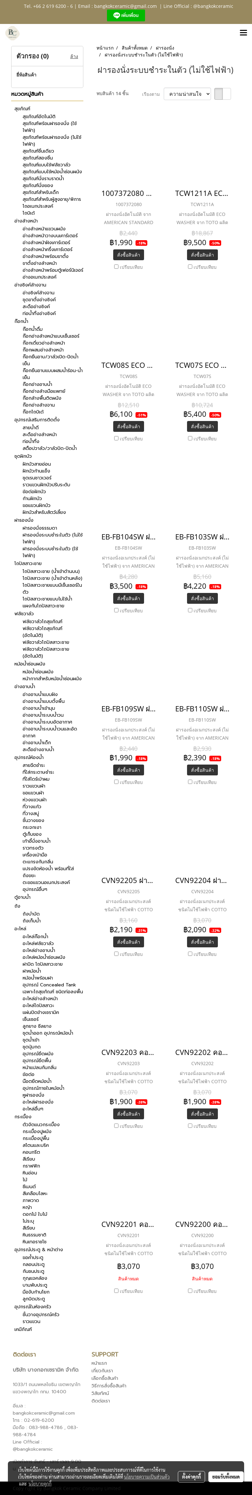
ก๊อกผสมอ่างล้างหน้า (43, 350)
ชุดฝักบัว (23, 456)
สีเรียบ (29, 1159)
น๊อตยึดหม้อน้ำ (37, 1081)
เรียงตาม (153, 94)
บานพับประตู (35, 1285)
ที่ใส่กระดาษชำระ (38, 772)
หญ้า (27, 1207)
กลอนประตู (34, 1264)
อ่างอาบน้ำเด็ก (37, 742)
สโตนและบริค (36, 1145)
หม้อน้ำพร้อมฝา (38, 978)
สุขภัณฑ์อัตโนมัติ (39, 116)
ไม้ (25, 1179)
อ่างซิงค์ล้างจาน (30, 285)
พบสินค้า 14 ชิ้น (112, 93)
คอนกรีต (31, 1152)
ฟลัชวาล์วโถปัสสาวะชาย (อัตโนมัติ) (46, 653)
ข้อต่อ (28, 1074)
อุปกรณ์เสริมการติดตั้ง (37, 419)
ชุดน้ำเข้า (31, 1040)
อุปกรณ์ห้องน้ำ (29, 757)
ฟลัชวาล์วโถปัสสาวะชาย (46, 642)
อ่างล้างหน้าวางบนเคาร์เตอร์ (50, 235)
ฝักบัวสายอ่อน (37, 464)
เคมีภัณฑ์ (23, 1329)
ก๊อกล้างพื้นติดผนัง (42, 398)
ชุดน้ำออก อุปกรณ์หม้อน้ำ (48, 1033)
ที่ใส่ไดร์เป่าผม (36, 779)
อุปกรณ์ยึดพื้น (37, 1060)
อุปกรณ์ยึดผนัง (38, 1053)
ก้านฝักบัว (32, 498)
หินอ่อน (30, 1172)
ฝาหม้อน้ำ (32, 971)
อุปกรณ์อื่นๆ (35, 889)
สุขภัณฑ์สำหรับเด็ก (41, 192)
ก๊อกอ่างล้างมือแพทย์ (44, 391)
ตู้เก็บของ (32, 834)
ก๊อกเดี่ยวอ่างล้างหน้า (44, 343)
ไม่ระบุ (28, 1221)
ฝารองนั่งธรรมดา (40, 528)
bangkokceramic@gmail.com (125, 6)
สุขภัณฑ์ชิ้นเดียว (38, 151)
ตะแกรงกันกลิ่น (38, 861)
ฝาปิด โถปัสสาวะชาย (43, 964)
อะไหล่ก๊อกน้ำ (35, 936)
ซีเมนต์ (29, 1186)
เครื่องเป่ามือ (35, 855)
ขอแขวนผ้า (33, 793)
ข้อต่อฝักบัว (34, 491)
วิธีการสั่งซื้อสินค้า (109, 1385)
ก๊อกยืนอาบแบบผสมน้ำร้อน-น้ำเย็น (53, 374)
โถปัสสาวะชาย (28, 563)
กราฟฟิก (31, 1166)
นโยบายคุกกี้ (40, 1483)
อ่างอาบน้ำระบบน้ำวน (43, 715)
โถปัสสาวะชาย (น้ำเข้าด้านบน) (51, 571)
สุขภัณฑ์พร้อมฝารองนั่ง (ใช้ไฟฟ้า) (50, 127)
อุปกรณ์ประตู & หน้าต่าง (38, 1249)
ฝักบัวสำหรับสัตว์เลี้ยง (44, 512)
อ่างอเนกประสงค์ (39, 277)
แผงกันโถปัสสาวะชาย (43, 605)
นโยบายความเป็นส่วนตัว (147, 1477)
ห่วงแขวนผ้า (35, 799)
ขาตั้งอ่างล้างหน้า (40, 263)
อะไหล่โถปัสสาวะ (38, 1005)
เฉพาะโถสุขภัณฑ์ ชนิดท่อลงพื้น (53, 991)
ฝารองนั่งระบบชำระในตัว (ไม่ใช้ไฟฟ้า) (53, 538)
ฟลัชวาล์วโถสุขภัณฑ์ (42, 621)
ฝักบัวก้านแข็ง (36, 471)
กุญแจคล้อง (35, 1278)
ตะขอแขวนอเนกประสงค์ (46, 882)
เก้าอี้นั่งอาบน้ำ (37, 841)
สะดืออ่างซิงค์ (36, 306)
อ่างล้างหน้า (26, 221)
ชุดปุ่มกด (32, 1046)
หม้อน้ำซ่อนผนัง (29, 664)
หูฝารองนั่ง (33, 1095)
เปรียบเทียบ (131, 267)
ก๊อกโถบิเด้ (33, 412)
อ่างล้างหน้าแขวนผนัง (44, 228)
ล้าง (74, 56)
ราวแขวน (31, 1321)
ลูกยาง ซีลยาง (37, 1026)
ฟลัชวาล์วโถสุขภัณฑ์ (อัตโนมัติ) (42, 632)
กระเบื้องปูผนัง (37, 1131)
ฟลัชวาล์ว (24, 613)
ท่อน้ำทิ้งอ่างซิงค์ (39, 313)
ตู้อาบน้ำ (22, 897)
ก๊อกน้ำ (21, 321)
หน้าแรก (99, 1363)
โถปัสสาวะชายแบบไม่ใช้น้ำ (47, 599)
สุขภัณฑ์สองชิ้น (38, 158)
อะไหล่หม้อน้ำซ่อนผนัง (44, 957)
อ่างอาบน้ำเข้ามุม (39, 708)
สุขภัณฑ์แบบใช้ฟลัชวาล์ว (47, 164)
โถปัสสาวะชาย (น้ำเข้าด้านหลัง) (52, 578)
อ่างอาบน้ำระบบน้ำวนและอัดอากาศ (50, 732)
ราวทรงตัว (33, 848)
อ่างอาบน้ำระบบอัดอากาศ (47, 722)
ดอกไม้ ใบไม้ (35, 1214)
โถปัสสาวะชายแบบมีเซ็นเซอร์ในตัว (52, 589)
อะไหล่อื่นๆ (33, 1108)
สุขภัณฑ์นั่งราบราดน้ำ (43, 178)
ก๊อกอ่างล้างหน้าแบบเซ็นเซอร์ (51, 336)
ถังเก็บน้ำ (32, 920)
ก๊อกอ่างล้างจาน (39, 405)
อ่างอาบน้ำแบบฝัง (40, 694)
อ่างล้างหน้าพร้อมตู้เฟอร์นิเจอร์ (53, 270)
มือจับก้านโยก (36, 1292)
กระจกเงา (32, 827)
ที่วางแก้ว (32, 806)
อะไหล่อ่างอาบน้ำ (39, 950)
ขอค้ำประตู (33, 1257)
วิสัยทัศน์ (100, 1393)
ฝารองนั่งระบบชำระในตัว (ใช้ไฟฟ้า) (50, 552)
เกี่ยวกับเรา (102, 1370)
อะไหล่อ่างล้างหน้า (40, 998)
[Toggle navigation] (243, 33)
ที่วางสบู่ (31, 813)
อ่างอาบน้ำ (24, 686)
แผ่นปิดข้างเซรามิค (41, 1012)
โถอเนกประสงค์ (38, 206)
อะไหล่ (20, 928)
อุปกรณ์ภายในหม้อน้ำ (43, 1088)
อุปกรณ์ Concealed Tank (49, 984)
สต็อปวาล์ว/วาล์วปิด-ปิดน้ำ (50, 448)
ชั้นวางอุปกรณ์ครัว (41, 1314)
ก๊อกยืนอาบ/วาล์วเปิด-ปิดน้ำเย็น (50, 360)
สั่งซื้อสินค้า (128, 255)
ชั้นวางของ (33, 820)
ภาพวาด (31, 1200)
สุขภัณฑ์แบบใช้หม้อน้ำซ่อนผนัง (52, 171)
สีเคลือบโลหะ (35, 1193)
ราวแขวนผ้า (34, 786)
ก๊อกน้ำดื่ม (33, 329)
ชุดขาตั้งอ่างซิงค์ (39, 299)
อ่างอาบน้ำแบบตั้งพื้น (44, 701)
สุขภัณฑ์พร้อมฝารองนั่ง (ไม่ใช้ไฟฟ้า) (52, 141)
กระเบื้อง (23, 1116)
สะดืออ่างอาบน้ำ (38, 749)
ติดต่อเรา (101, 1401)
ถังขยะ (29, 875)
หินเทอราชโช (35, 1241)
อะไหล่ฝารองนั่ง (38, 1102)
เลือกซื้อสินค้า (105, 1378)
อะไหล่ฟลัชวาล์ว (38, 943)
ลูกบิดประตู (34, 1298)
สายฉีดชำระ (34, 765)
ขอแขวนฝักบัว (37, 505)
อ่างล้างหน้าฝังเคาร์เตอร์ (46, 242)
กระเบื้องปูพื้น (36, 1138)
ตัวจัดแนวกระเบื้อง (41, 1124)
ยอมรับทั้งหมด (226, 1477)
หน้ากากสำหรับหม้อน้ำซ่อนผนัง (52, 678)
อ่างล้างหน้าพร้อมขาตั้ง (46, 256)
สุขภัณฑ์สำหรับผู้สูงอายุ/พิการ (52, 199)
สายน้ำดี (31, 427)
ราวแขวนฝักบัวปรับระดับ (46, 484)
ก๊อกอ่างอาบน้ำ (37, 384)
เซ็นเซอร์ (31, 1019)
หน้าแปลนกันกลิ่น (39, 1067)
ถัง (17, 906)
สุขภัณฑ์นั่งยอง (38, 185)
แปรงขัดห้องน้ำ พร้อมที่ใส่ (48, 868)
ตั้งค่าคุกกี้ (191, 1477)
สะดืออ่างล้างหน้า (40, 434)
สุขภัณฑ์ (22, 108)
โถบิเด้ (29, 213)
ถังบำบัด (31, 914)
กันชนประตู (33, 1271)
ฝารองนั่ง (23, 520)
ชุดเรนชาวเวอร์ (37, 477)
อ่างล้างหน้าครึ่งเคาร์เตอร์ (48, 249)
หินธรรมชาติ (34, 1235)
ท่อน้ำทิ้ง (31, 441)
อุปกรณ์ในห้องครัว (32, 1306)
